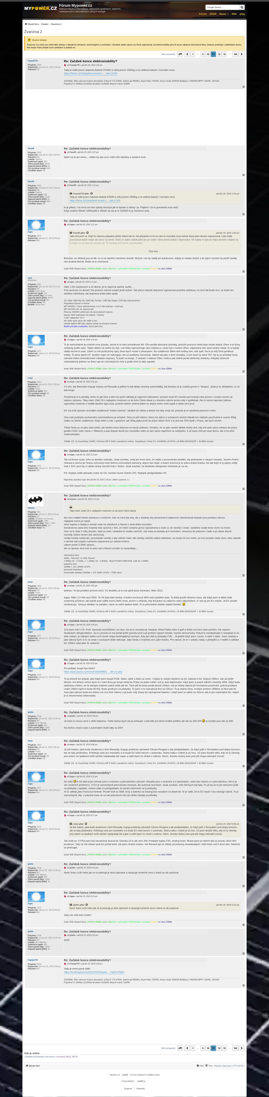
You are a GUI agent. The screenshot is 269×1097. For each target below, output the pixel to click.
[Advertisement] (134, 117)
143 (235, 54)
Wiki (234, 14)
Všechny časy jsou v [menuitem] (229, 1066)
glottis (30, 712)
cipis (30, 278)
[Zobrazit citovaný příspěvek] (91, 193)
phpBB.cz (141, 1081)
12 (219, 54)
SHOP (213, 14)
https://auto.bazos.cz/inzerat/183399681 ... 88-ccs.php (93, 671)
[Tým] (208, 1066)
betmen (31, 508)
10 (208, 54)
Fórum (203, 14)
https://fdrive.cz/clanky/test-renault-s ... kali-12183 (90, 73)
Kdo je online (32, 1053)
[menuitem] (42, 24)
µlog (242, 14)
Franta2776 (33, 61)
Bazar (222, 14)
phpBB (125, 1075)
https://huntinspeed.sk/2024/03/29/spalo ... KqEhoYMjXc (94, 972)
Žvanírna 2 (33, 32)
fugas (30, 232)
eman (30, 378)
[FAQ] (200, 1066)
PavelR (31, 148)
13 (224, 54)
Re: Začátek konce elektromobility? (90, 61)
